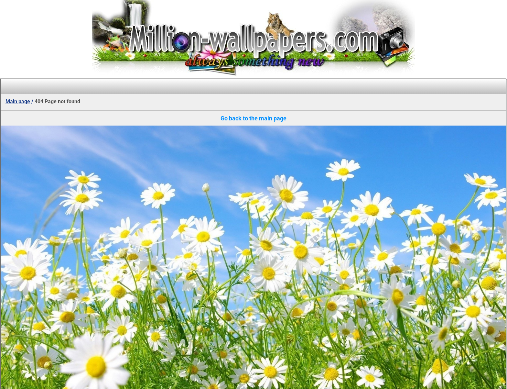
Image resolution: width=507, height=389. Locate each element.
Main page (17, 101)
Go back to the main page (253, 118)
